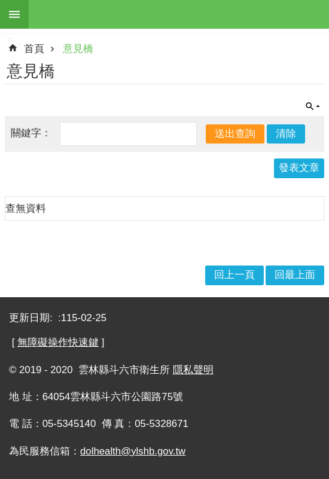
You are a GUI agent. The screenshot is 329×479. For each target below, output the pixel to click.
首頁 (34, 48)
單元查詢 (312, 106)
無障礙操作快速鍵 (58, 342)
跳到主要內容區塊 (6, 6)
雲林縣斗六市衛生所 (179, 14)
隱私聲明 (193, 370)
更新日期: (32, 318)
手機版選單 (14, 14)
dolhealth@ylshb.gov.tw (132, 451)
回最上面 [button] (295, 274)
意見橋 (78, 48)
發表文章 (299, 167)
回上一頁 (234, 274)
